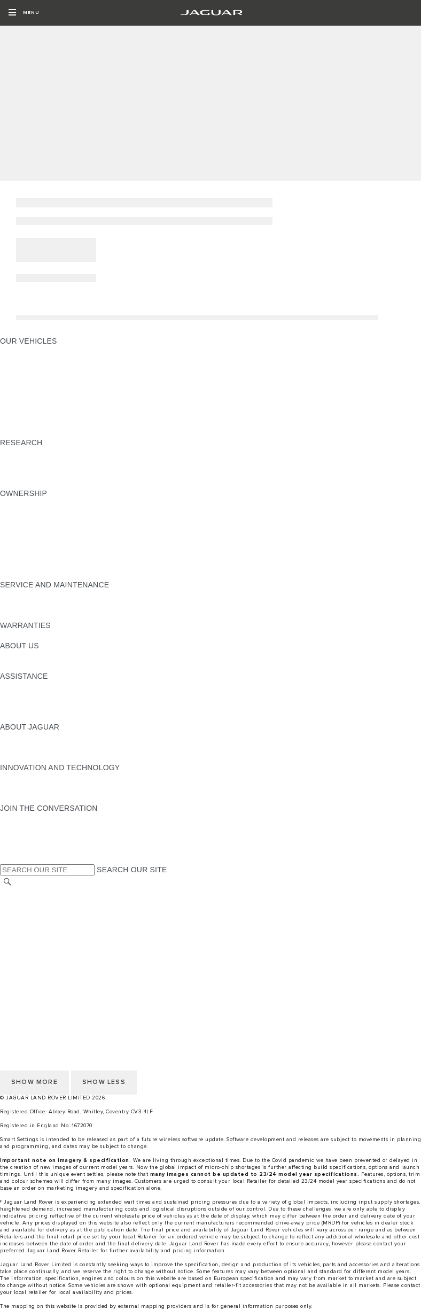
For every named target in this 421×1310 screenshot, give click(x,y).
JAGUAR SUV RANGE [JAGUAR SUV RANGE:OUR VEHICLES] (39, 412)
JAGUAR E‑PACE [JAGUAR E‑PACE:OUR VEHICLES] (30, 361)
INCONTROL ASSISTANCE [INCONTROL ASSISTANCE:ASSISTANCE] (47, 706)
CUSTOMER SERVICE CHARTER (59, 963)
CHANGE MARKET (33, 892)
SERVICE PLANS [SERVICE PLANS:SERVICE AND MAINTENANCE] (30, 605)
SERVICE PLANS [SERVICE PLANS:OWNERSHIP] (30, 574)
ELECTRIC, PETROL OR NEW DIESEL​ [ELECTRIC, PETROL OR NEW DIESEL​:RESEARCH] (68, 473)
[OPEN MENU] (24, 13)
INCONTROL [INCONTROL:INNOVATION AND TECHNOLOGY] (22, 788)
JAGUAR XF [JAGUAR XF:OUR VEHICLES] (21, 402)
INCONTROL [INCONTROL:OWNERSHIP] (22, 524)
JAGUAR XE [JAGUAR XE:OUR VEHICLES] (21, 391)
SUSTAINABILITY (30, 666)
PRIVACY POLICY (31, 933)
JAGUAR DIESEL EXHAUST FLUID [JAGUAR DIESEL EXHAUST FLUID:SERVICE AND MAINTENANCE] (61, 615)
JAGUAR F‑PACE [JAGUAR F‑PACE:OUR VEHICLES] (30, 351)
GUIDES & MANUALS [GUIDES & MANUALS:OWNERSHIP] (38, 513)
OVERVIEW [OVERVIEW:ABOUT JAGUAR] (20, 737)
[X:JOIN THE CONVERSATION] (7, 859)
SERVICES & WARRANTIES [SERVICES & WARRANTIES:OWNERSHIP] (49, 544)
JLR (7, 656)
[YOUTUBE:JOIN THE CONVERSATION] (22, 838)
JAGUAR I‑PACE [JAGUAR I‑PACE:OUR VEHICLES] (29, 371)
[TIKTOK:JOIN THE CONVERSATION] (18, 828)
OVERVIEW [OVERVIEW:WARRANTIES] (20, 635)
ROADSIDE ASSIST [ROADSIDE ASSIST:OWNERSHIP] (34, 554)
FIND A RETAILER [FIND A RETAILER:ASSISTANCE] (32, 696)
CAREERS (18, 913)
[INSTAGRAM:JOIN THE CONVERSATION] (26, 818)
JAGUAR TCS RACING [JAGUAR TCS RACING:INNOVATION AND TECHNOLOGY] (40, 798)
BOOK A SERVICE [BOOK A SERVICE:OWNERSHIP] (32, 564)
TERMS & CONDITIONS (42, 923)
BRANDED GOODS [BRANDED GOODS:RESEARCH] (34, 483)
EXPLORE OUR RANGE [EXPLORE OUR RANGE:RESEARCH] (42, 452)
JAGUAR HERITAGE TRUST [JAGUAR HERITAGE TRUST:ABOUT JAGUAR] (49, 757)
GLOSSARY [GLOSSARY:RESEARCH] (21, 463)
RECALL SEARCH (32, 902)
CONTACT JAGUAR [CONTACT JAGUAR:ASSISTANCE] (34, 686)
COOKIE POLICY (30, 943)
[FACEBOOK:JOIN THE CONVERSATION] (25, 848)
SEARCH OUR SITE (132, 869)
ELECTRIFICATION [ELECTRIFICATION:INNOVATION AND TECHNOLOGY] (33, 777)
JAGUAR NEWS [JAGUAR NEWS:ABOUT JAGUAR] (28, 747)
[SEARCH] (7, 881)
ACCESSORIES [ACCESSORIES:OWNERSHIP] (27, 503)
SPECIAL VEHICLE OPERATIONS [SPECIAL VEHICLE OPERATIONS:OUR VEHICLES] (59, 422)
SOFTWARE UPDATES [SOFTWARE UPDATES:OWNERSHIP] (40, 534)
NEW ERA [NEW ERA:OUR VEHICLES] (18, 432)
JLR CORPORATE (32, 953)
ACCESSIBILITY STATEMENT (52, 974)
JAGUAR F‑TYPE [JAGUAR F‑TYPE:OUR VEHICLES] (30, 381)
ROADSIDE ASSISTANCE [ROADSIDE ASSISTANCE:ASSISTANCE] (45, 716)
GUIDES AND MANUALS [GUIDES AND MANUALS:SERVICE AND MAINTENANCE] (43, 595)
